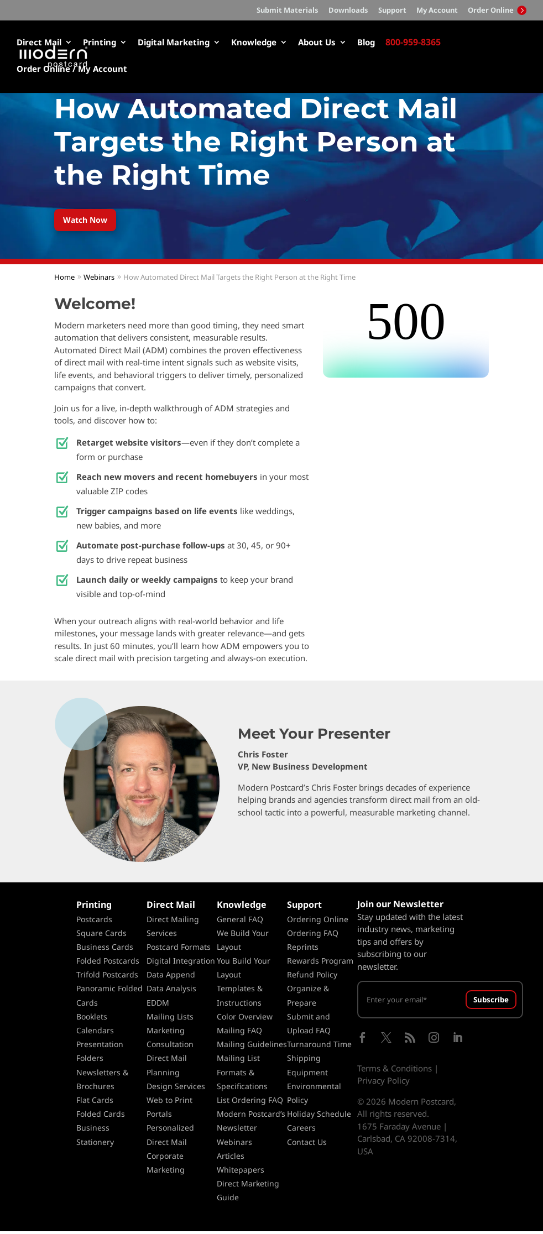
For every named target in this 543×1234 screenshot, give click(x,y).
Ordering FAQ (312, 935)
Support (392, 11)
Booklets (91, 1019)
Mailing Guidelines (252, 1047)
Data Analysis (171, 991)
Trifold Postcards (107, 977)
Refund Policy (312, 977)
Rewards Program (320, 963)
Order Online (497, 10)
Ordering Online (317, 922)
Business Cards (104, 949)
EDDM (158, 1005)
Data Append (171, 977)
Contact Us (307, 1144)
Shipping (304, 1061)
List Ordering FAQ (250, 1102)
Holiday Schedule (319, 1116)
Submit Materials (288, 11)
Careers (301, 1130)
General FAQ (240, 922)
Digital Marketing (174, 43)
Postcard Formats (179, 949)
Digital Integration (181, 963)
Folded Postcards (107, 963)
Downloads (348, 11)
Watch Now (90, 221)
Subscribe (491, 1002)
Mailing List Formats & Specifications (242, 1075)
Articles (230, 1158)
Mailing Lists (170, 1019)
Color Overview (245, 1019)
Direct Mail (39, 43)
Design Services (176, 1089)
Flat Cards (94, 1102)
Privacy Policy (383, 1083)
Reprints (303, 949)
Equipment (307, 1075)
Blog (366, 43)
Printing (99, 43)
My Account (437, 11)
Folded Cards (100, 1116)
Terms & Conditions (394, 1070)
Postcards (94, 922)
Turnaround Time (319, 1047)
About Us (317, 43)
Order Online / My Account (72, 69)
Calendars (95, 1033)
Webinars (234, 1144)
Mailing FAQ (239, 1033)
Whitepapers (240, 1172)
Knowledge (253, 43)
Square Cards (101, 935)
